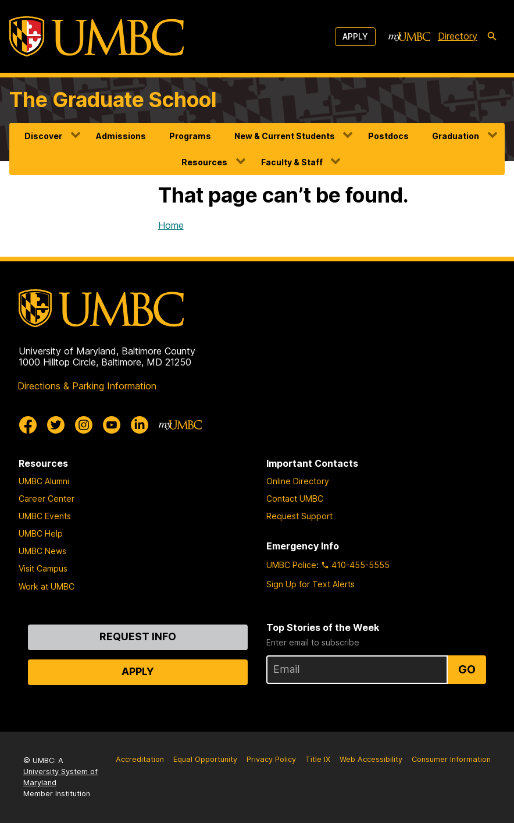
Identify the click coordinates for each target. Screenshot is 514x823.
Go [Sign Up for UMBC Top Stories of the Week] (467, 669)
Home (171, 225)
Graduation (455, 136)
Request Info (137, 636)
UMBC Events (45, 516)
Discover (43, 136)
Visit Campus (43, 568)
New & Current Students (284, 136)
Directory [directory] (457, 36)
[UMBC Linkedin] (139, 425)
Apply (355, 36)
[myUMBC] (409, 36)
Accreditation (140, 759)
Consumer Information (451, 759)
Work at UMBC (46, 586)
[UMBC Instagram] (84, 425)
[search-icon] (492, 36)
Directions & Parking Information (86, 386)
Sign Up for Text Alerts (310, 584)
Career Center (46, 498)
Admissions (121, 136)
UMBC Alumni (44, 481)
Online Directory (297, 481)
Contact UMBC (294, 498)
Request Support (299, 516)
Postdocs (388, 136)
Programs (190, 136)
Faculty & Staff (292, 162)
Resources (204, 162)
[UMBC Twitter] (56, 425)
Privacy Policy (271, 759)
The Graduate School (113, 99)
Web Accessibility (371, 759)
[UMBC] (96, 36)
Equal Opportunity (205, 759)
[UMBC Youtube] (111, 425)
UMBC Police (291, 565)
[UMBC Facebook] (28, 425)
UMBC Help (41, 533)
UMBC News (42, 551)
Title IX (317, 759)
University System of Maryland (60, 777)
